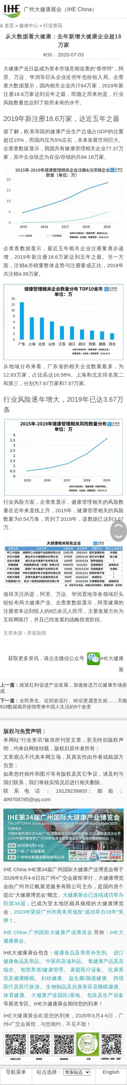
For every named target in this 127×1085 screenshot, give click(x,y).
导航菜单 (16, 1072)
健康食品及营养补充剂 (80, 952)
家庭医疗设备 (86, 969)
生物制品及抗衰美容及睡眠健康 (82, 986)
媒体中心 (28, 25)
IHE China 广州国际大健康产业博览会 (47, 932)
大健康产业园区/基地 (55, 995)
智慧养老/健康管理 (42, 969)
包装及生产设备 (105, 995)
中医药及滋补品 (63, 961)
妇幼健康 (51, 978)
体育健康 (13, 995)
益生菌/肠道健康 (88, 978)
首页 (9, 25)
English (111, 1072)
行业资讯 (52, 25)
